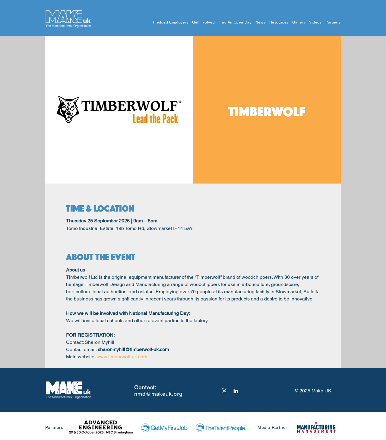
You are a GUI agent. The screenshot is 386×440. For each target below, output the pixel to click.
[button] (168, 22)
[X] (224, 391)
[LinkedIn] (236, 391)
